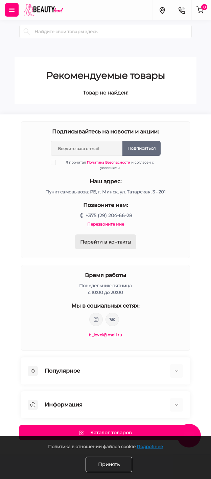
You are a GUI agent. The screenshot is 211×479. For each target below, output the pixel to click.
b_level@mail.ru (105, 334)
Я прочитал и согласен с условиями (106, 165)
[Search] (26, 31)
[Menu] (12, 10)
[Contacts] (181, 10)
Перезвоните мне (105, 224)
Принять (109, 464)
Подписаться (141, 148)
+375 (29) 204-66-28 (109, 215)
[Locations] (162, 10)
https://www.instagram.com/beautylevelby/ (96, 319)
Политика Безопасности (108, 162)
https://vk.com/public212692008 (112, 319)
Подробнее (150, 446)
